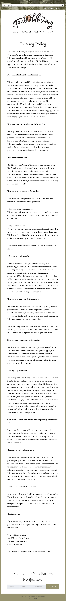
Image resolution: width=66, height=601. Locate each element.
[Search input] (24, 5)
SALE (15, 32)
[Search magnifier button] (62, 5)
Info (50, 32)
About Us (26, 32)
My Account (48, 8)
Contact (39, 32)
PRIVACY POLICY (33, 598)
